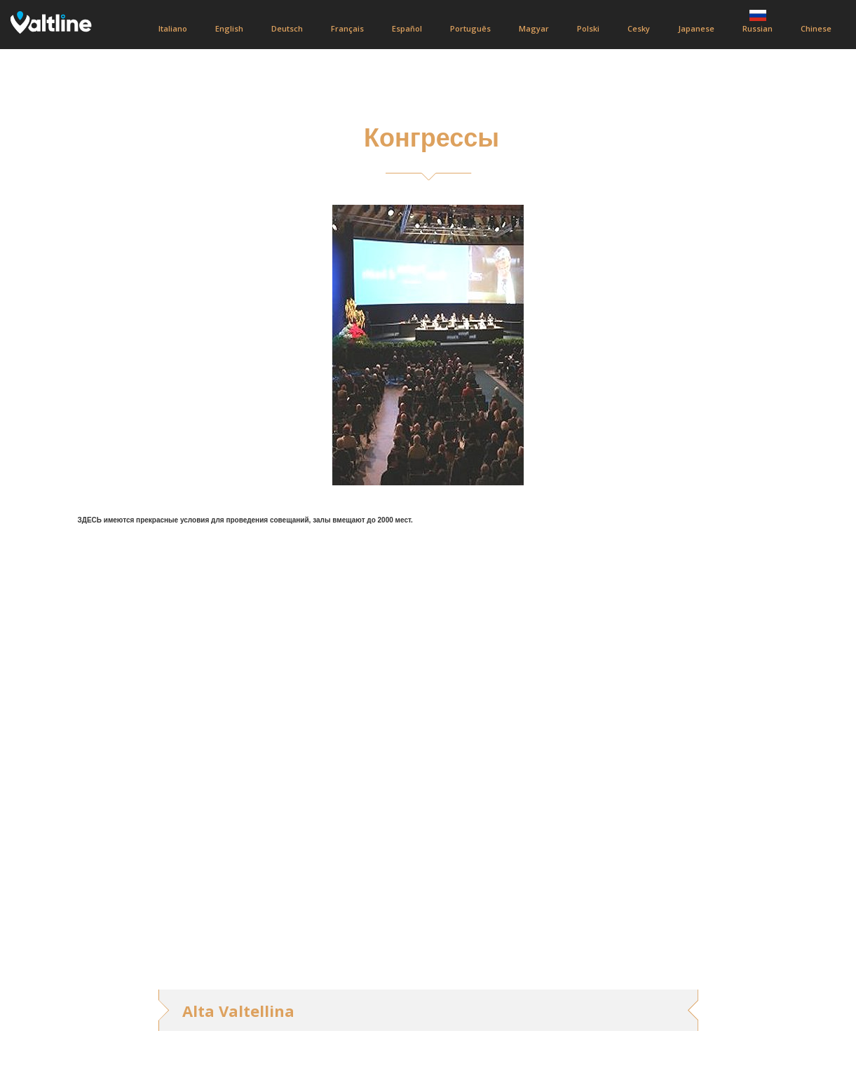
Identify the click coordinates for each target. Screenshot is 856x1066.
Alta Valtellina (238, 1010)
